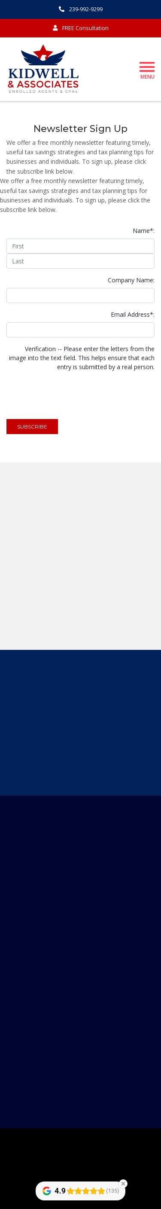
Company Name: (131, 280)
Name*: (144, 230)
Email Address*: (133, 314)
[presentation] (71, 391)
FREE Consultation (81, 28)
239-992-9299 (81, 9)
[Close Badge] (123, 1183)
